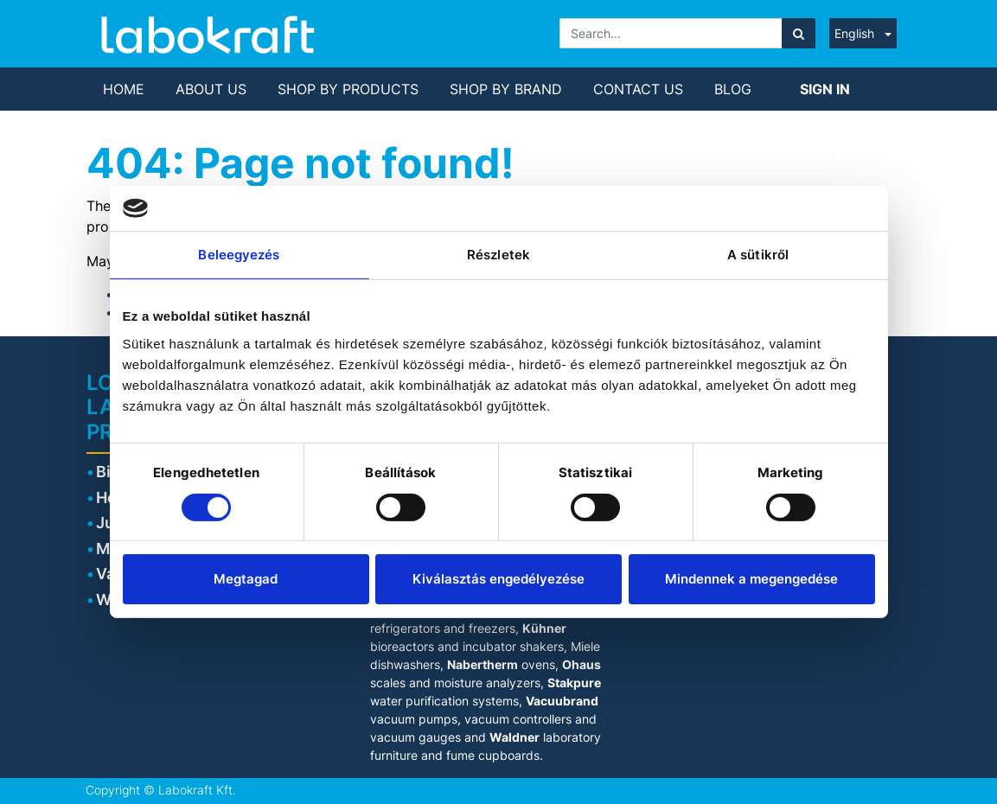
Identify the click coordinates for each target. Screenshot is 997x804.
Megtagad (246, 579)
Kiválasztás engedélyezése (498, 579)
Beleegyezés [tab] (238, 254)
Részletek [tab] (498, 254)
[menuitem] (123, 89)
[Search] (798, 33)
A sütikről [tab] (758, 254)
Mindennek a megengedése (751, 579)
